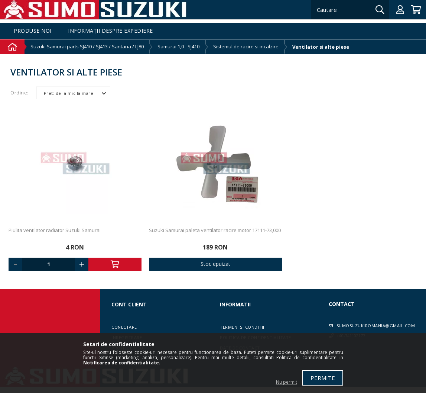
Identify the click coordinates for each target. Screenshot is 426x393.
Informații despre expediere (110, 31)
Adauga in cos (115, 264)
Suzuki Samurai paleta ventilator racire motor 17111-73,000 (215, 230)
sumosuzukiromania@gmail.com (375, 325)
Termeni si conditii (242, 327)
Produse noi (33, 31)
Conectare (124, 327)
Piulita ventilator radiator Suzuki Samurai (55, 230)
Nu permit (286, 382)
